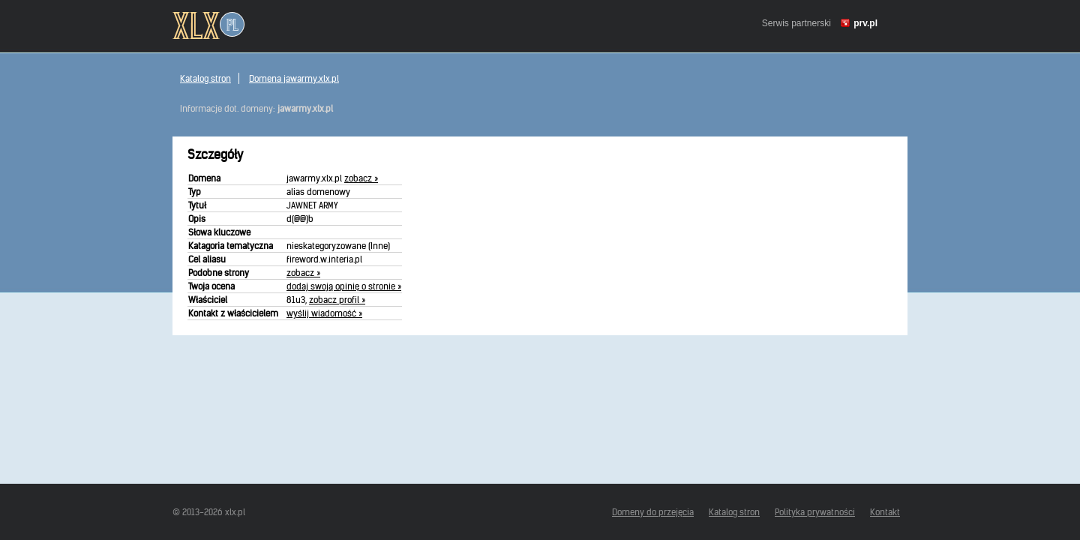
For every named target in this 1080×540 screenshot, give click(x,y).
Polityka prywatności (815, 512)
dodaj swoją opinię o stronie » (343, 286)
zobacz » (361, 178)
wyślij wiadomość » (324, 313)
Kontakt (885, 512)
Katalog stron (205, 78)
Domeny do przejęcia (653, 512)
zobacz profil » (337, 299)
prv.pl (866, 23)
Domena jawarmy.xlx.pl (294, 78)
